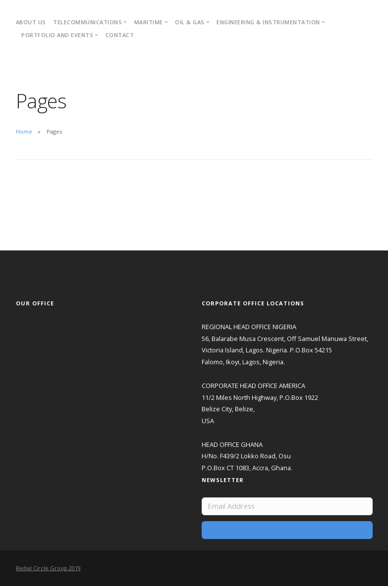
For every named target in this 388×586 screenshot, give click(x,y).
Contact (120, 35)
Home (24, 131)
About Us (31, 22)
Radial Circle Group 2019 (48, 568)
